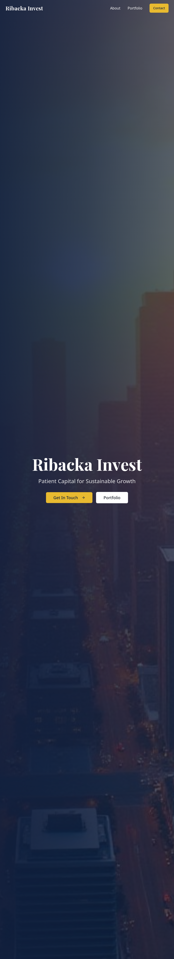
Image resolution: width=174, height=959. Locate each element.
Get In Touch (69, 497)
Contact (159, 8)
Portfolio (135, 8)
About (115, 8)
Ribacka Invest (24, 8)
